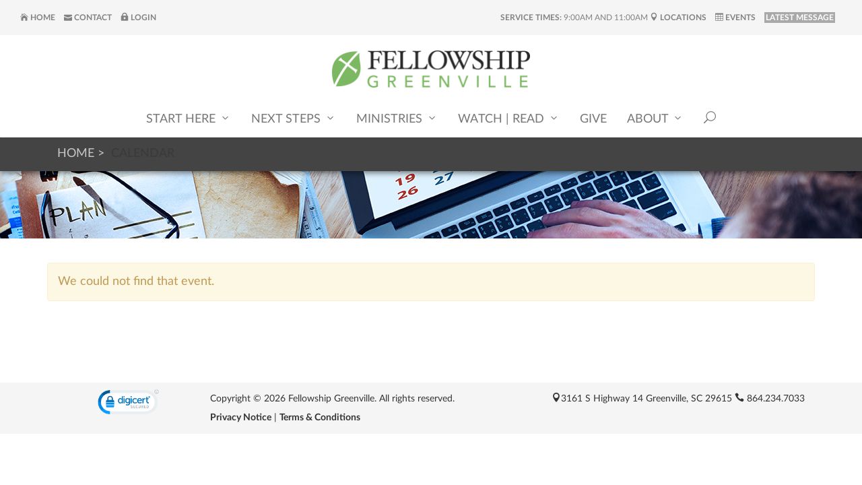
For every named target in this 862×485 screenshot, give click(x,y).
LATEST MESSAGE (800, 17)
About (655, 118)
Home (37, 17)
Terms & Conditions (319, 417)
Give (593, 119)
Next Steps (293, 118)
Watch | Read (509, 118)
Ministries (397, 118)
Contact (88, 17)
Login (138, 17)
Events (735, 17)
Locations (678, 17)
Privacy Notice (240, 417)
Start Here (188, 118)
